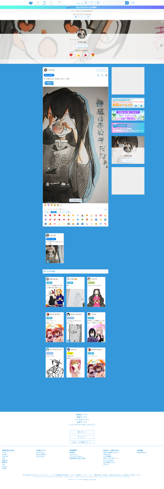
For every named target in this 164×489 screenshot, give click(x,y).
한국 (3, 458)
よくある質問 (107, 456)
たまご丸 (82, 42)
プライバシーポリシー (76, 456)
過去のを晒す (49, 75)
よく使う (46, 212)
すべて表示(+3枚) (75, 200)
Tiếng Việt (5, 456)
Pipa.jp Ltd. (93, 479)
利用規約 (72, 452)
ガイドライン (73, 454)
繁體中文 (4, 462)
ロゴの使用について (109, 462)
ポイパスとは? (40, 456)
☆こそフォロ (82, 46)
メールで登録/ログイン (82, 442)
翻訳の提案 (10, 450)
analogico (86, 479)
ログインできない (108, 460)
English (4, 452)
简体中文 (4, 460)
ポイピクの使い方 (41, 454)
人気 (53, 212)
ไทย (3, 464)
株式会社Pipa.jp (142, 452)
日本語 (4, 468)
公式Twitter (107, 454)
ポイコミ (106, 464)
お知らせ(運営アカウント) (111, 452)
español (4, 454)
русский (4, 466)
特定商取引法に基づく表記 (77, 458)
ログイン (82, 431)
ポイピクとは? (40, 452)
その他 (67, 212)
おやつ (60, 212)
